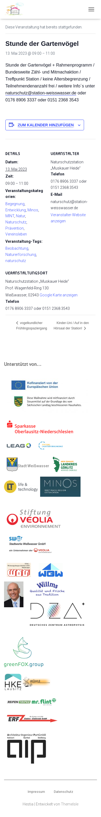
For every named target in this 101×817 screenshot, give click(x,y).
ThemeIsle (69, 804)
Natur (20, 216)
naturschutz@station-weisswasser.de (40, 93)
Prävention (14, 228)
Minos (32, 210)
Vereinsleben (16, 234)
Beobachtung (16, 248)
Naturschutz (15, 222)
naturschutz (15, 261)
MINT (9, 216)
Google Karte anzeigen (59, 295)
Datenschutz (63, 792)
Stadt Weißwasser (28, 465)
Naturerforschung (20, 254)
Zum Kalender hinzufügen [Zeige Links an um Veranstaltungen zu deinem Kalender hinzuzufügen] (46, 125)
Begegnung (15, 204)
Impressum (36, 792)
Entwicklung (15, 210)
